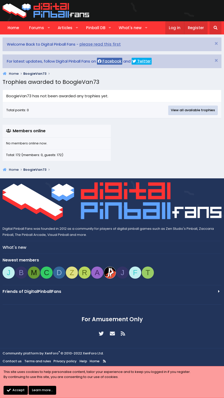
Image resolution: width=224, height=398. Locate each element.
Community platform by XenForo (53, 353)
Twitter (141, 61)
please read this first (100, 44)
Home (13, 27)
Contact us (12, 361)
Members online (29, 131)
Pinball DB (95, 27)
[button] (49, 27)
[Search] (215, 27)
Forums (36, 27)
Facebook (109, 61)
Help (83, 361)
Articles (65, 27)
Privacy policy (65, 361)
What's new (130, 27)
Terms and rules (37, 361)
